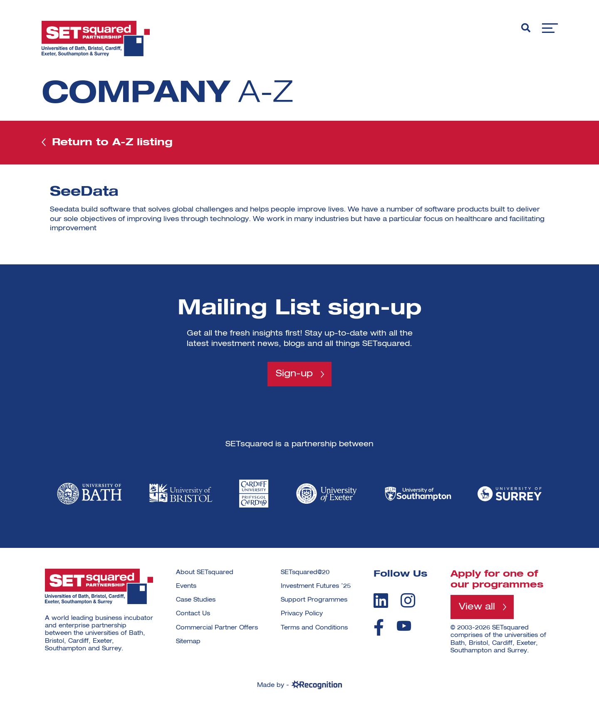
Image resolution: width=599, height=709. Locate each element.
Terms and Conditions (314, 628)
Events (186, 586)
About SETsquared (204, 572)
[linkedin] (381, 600)
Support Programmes (314, 600)
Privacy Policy (302, 614)
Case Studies (195, 600)
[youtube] (403, 626)
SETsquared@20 (305, 572)
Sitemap (188, 641)
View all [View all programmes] (477, 607)
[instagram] (408, 600)
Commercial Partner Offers (217, 628)
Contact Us (193, 614)
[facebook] (379, 627)
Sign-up (294, 373)
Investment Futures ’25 (316, 586)
